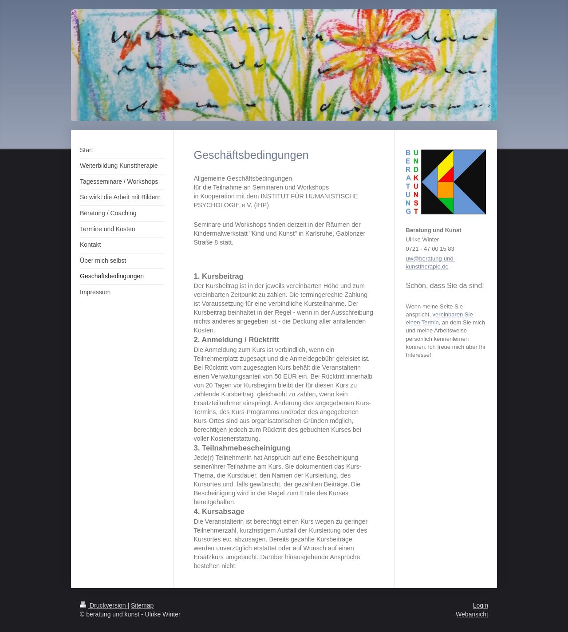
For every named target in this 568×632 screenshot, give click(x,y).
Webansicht (472, 614)
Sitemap (142, 605)
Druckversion (103, 605)
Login (480, 605)
